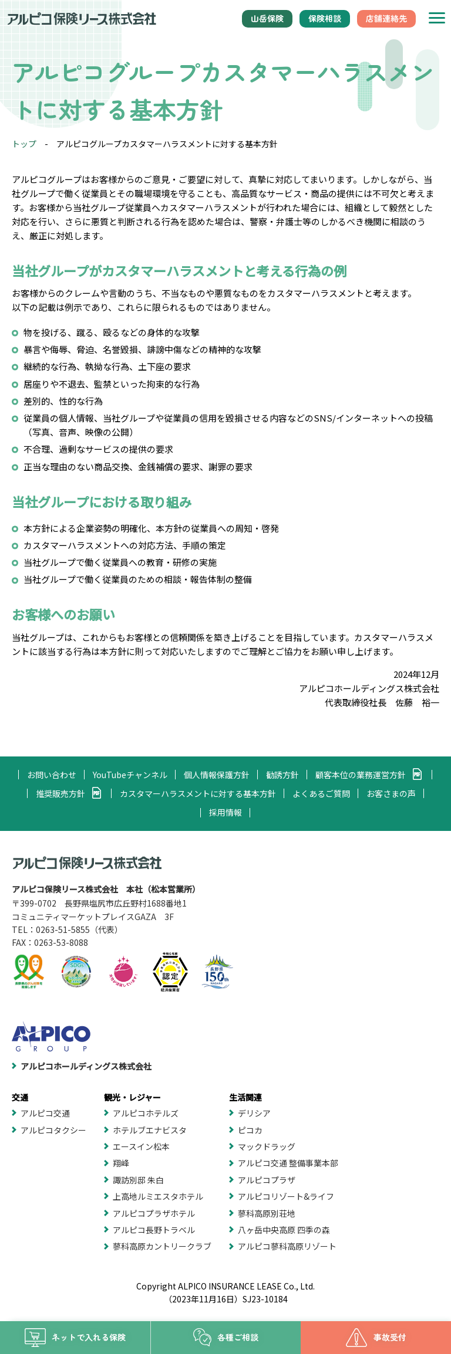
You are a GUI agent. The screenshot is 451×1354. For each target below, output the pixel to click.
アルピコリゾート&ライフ (286, 1196)
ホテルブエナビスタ (150, 1130)
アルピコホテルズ (146, 1113)
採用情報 (225, 812)
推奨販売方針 (60, 793)
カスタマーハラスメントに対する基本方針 (198, 793)
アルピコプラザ (266, 1180)
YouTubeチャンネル (130, 774)
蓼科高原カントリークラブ (162, 1246)
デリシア (254, 1113)
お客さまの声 (391, 793)
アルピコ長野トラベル (154, 1230)
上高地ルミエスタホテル (158, 1196)
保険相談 (324, 18)
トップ (24, 144)
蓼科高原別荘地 (266, 1213)
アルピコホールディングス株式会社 (86, 1066)
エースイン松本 (141, 1146)
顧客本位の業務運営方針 (360, 774)
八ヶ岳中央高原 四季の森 (284, 1230)
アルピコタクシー (53, 1130)
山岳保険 (267, 18)
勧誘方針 (282, 774)
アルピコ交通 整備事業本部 (288, 1163)
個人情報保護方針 (217, 774)
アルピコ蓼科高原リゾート (287, 1246)
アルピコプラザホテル (154, 1213)
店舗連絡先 (386, 18)
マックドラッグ (266, 1146)
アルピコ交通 (45, 1113)
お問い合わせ (51, 774)
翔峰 (121, 1163)
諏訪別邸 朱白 (138, 1180)
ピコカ (250, 1130)
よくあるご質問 (321, 793)
